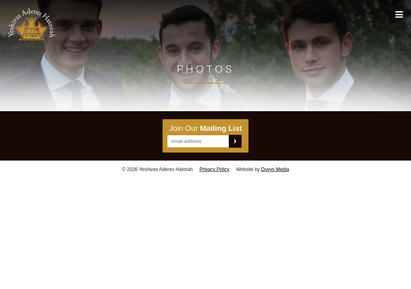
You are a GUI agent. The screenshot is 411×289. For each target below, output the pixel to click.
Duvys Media (275, 169)
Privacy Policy (214, 169)
